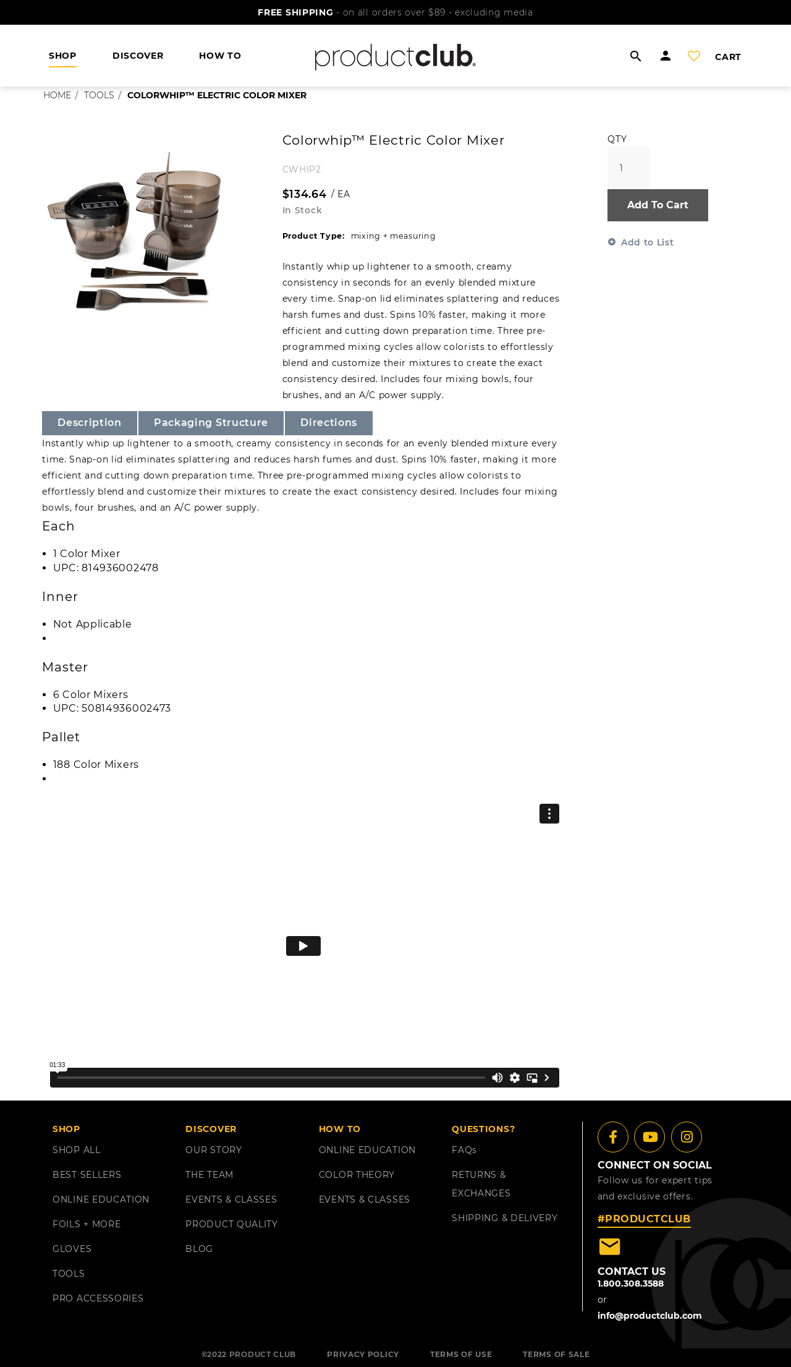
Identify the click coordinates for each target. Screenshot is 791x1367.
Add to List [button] (647, 242)
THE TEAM (209, 1174)
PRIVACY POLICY (363, 1354)
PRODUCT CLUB (262, 1354)
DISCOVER (138, 55)
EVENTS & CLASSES (231, 1199)
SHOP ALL (77, 1150)
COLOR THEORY (357, 1174)
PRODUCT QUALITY (231, 1224)
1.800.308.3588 (631, 1283)
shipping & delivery (504, 1218)
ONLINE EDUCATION (101, 1199)
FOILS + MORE (87, 1224)
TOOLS (69, 1273)
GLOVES (72, 1248)
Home (57, 95)
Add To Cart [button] (657, 205)
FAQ (464, 1150)
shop (63, 55)
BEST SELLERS (87, 1174)
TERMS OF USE (461, 1354)
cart (728, 56)
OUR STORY (213, 1150)
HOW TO (220, 55)
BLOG (199, 1248)
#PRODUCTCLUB (644, 1219)
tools (99, 95)
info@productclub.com (650, 1315)
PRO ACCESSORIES (98, 1298)
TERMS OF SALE (556, 1354)
